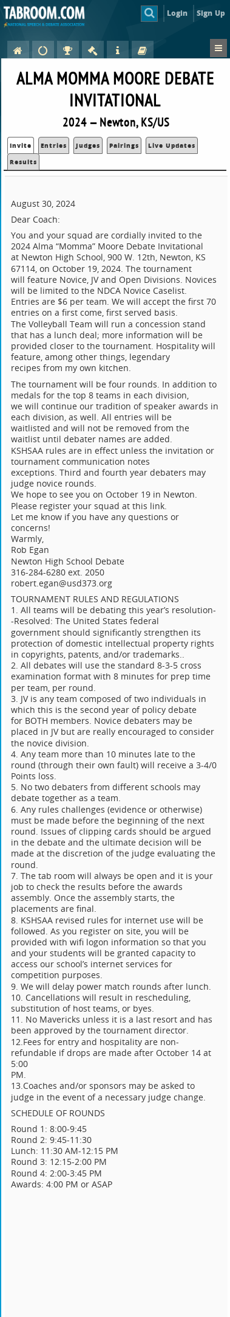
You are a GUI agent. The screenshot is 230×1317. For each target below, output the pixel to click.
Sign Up (211, 13)
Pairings (124, 145)
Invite (21, 145)
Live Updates (171, 145)
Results (23, 162)
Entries (54, 145)
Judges (88, 145)
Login (177, 13)
